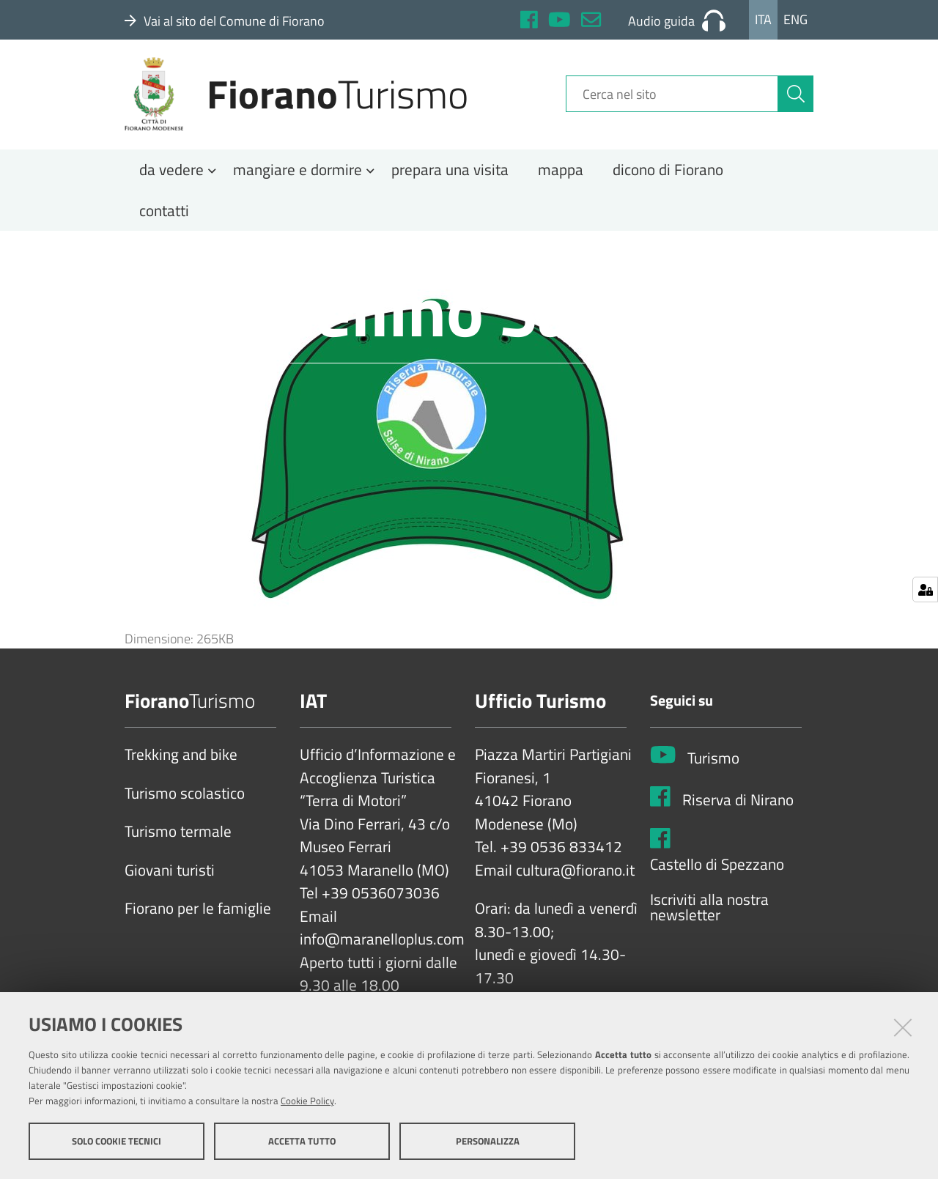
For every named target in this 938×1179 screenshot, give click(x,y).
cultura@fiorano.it (575, 876)
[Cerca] (795, 97)
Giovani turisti (170, 876)
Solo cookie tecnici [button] (116, 1141)
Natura (208, 258)
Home (151, 258)
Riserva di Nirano (738, 805)
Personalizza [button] (488, 1141)
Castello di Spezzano (717, 870)
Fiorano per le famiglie (198, 914)
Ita (763, 19)
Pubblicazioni (371, 258)
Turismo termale (178, 837)
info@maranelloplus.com (382, 945)
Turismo (713, 763)
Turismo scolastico (185, 799)
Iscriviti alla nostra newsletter (709, 912)
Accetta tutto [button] (302, 1141)
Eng (795, 19)
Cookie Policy (307, 1100)
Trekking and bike (181, 761)
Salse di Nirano (281, 258)
